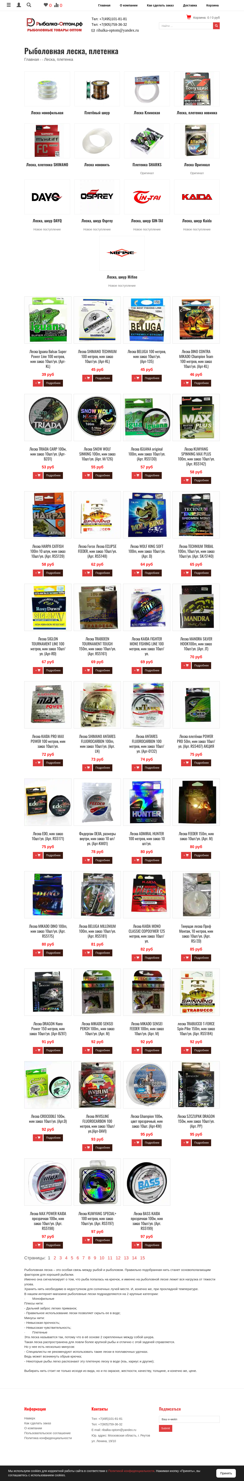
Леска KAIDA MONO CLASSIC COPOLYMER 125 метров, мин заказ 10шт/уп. (147, 933)
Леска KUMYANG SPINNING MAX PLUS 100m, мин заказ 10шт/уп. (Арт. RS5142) (196, 456)
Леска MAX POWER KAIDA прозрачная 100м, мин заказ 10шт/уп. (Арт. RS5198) (48, 1221)
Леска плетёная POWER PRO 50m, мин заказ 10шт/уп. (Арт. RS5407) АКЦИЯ (196, 741)
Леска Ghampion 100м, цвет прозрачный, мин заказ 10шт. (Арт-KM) (147, 1121)
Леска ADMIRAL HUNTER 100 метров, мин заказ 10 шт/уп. (147, 838)
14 (134, 1257)
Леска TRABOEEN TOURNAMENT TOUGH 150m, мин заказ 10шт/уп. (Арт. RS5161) (97, 646)
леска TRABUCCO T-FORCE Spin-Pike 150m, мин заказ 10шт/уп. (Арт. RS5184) (196, 1028)
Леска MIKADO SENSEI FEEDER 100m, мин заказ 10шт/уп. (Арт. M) (147, 1028)
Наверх (29, 1418)
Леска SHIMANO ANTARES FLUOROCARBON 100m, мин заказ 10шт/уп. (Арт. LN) (97, 743)
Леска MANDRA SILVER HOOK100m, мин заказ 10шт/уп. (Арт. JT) (196, 643)
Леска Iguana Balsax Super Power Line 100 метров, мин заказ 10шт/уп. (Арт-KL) (48, 359)
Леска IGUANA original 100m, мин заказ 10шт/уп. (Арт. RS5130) (146, 454)
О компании (128, 5)
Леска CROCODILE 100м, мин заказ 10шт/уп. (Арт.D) (48, 1118)
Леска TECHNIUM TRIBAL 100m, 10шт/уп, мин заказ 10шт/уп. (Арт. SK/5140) (196, 551)
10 (101, 1257)
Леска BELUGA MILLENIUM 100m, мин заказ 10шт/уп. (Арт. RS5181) (97, 931)
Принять (226, 1473)
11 (110, 1257)
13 (126, 1257)
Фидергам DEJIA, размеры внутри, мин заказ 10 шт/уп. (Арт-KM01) (97, 838)
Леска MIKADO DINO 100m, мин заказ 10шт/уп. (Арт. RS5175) (48, 931)
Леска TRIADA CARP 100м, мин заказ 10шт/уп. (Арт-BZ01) (47, 454)
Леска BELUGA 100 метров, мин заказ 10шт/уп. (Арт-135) (147, 356)
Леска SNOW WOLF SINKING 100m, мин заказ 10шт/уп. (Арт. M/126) (97, 454)
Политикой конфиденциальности (131, 1471)
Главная (104, 5)
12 (118, 1257)
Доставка (190, 5)
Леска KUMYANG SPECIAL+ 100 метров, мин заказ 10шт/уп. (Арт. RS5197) (97, 1218)
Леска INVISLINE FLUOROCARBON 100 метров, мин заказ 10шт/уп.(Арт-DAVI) (97, 1123)
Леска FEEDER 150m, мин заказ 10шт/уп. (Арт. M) (196, 836)
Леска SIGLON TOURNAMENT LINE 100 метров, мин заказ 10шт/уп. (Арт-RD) (48, 646)
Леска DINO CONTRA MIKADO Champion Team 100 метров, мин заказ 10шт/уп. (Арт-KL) (196, 359)
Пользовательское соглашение (47, 1433)
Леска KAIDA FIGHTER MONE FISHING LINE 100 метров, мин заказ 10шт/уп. (146, 646)
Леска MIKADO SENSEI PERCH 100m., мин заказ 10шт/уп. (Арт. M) (97, 1028)
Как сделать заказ (160, 5)
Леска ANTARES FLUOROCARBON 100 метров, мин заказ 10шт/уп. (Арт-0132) (146, 743)
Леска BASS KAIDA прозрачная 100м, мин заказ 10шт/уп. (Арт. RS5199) (147, 1221)
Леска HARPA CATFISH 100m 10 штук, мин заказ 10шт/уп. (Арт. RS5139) (48, 551)
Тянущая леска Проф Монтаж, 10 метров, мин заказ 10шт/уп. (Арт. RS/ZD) (196, 933)
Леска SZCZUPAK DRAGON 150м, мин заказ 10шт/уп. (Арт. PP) (196, 1121)
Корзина (212, 5)
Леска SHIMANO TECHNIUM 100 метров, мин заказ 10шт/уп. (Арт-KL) (97, 356)
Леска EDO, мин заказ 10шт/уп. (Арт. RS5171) (48, 836)
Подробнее (53, 383)
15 (142, 1257)
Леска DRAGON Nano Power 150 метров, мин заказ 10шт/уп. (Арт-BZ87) (47, 1028)
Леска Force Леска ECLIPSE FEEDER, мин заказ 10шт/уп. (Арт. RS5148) (97, 551)
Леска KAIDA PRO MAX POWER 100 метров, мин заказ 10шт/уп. (48, 741)
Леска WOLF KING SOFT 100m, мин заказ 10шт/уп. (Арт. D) (146, 551)
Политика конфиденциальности (48, 1438)
